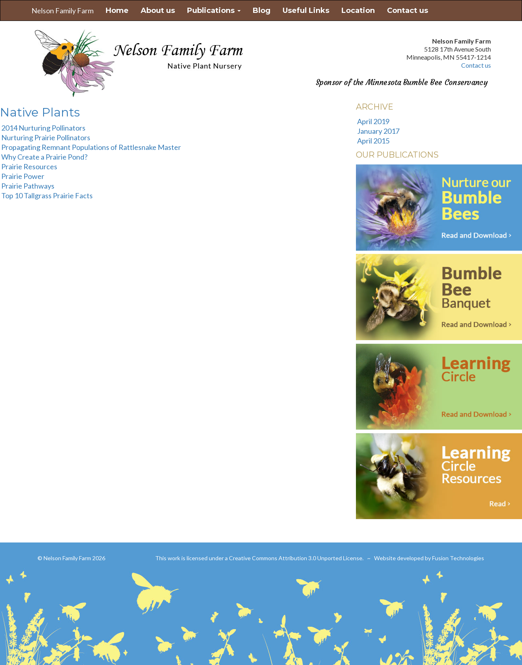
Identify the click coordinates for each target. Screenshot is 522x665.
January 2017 (378, 131)
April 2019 (373, 121)
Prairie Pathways (27, 185)
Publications (214, 10)
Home (117, 10)
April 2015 (373, 140)
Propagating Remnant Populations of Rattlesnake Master (91, 147)
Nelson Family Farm (62, 10)
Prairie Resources (29, 166)
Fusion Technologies (458, 558)
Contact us (407, 10)
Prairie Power (22, 176)
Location (358, 10)
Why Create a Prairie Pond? (44, 156)
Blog (261, 10)
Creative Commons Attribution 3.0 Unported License (295, 558)
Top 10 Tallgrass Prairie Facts (47, 195)
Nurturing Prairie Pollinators (45, 137)
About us (158, 10)
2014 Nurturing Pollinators (43, 127)
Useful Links (306, 10)
